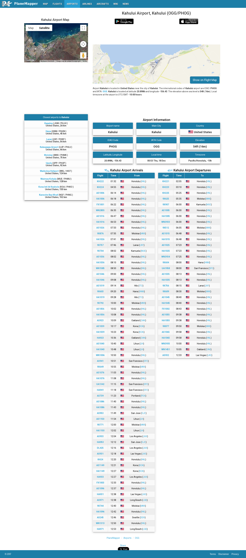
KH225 (165, 193)
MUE (143, 251)
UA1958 (166, 268)
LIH (141, 343)
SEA (143, 517)
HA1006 (100, 198)
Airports (127, 538)
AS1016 (100, 216)
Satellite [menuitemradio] (44, 28)
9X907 (166, 204)
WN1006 (100, 355)
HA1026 (100, 239)
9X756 (166, 285)
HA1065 (166, 338)
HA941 (100, 390)
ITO (141, 285)
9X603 (100, 291)
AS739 (100, 395)
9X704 (100, 251)
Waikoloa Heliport (49, 171)
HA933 (100, 477)
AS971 (100, 500)
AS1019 (100, 285)
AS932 (165, 355)
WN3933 (165, 222)
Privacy (236, 554)
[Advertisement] (156, 34)
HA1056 (100, 314)
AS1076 (100, 372)
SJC (144, 413)
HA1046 (100, 280)
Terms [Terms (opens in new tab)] (85, 61)
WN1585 (100, 268)
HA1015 (166, 239)
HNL (143, 181)
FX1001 (100, 204)
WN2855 (100, 210)
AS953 (100, 413)
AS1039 (100, 326)
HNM (141, 291)
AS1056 (100, 309)
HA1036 (100, 262)
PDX (143, 395)
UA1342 (100, 384)
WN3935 (165, 343)
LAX (145, 436)
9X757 (100, 245)
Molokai (48, 155)
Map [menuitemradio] (31, 28)
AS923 (100, 320)
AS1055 (166, 314)
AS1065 (166, 332)
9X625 (166, 198)
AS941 (100, 361)
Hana (48, 131)
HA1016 (100, 222)
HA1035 (166, 280)
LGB (145, 500)
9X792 (100, 303)
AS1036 (100, 256)
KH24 (100, 459)
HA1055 (166, 320)
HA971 (100, 529)
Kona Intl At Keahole (48, 187)
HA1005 (166, 216)
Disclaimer (224, 554)
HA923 (100, 338)
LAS (144, 453)
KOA (141, 326)
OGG (105, 91)
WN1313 (100, 523)
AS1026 (100, 227)
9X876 (100, 233)
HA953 (100, 442)
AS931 (100, 453)
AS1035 (166, 274)
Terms (214, 554)
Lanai (49, 139)
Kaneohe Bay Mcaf (48, 195)
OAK (143, 320)
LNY (142, 245)
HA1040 (100, 349)
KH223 (165, 187)
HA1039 (100, 332)
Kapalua (48, 123)
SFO (146, 361)
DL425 (100, 448)
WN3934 (165, 256)
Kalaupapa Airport (49, 147)
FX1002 (166, 309)
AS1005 (166, 210)
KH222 (100, 181)
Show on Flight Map (205, 80)
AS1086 (100, 401)
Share (123, 545)
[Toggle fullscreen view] (83, 28)
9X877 (166, 326)
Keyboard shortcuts (47, 61)
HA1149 (100, 471)
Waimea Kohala (48, 179)
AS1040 (100, 343)
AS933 (100, 436)
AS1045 (166, 297)
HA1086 (100, 407)
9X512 (166, 227)
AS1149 (100, 465)
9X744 (100, 506)
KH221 (165, 181)
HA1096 (100, 511)
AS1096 (100, 488)
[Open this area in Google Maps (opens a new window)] (30, 60)
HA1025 (166, 251)
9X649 (100, 367)
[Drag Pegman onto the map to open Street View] (83, 55)
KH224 (100, 187)
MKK (143, 233)
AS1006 (100, 193)
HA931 (100, 494)
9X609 (166, 291)
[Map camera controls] (83, 44)
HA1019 (100, 297)
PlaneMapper (113, 538)
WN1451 (165, 349)
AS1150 (100, 419)
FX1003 (100, 482)
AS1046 (100, 274)
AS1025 (166, 245)
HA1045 (166, 303)
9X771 (100, 424)
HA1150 (100, 430)
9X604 (166, 262)
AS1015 (166, 233)
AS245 (100, 517)
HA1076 (100, 378)
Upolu (49, 163)
